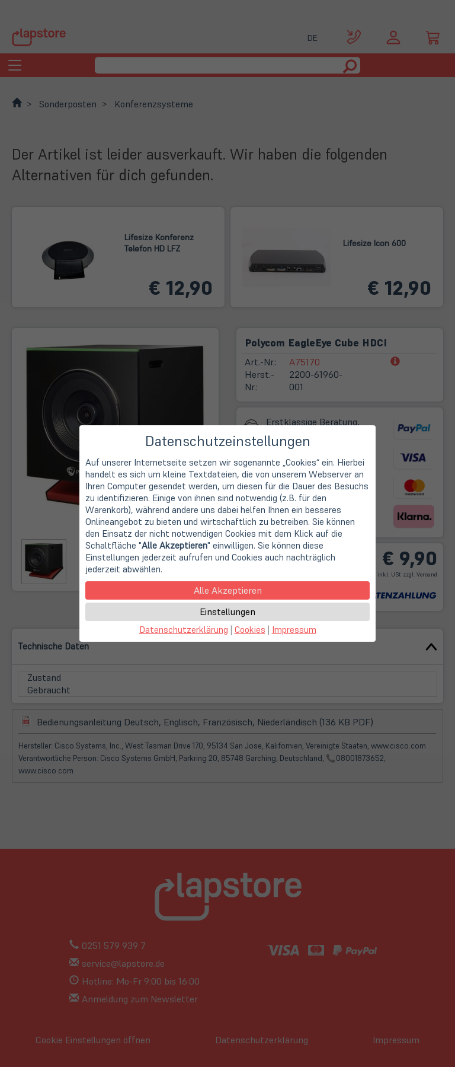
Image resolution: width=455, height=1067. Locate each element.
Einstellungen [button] (227, 611)
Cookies (250, 629)
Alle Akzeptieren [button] (228, 590)
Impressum (294, 629)
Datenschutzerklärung (183, 629)
